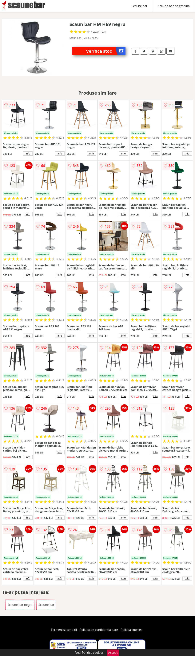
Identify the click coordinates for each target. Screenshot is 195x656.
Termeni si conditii (64, 630)
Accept (113, 652)
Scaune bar (139, 6)
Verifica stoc (105, 51)
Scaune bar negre (19, 605)
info (28, 153)
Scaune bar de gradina (174, 6)
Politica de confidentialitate (99, 630)
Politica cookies (131, 630)
